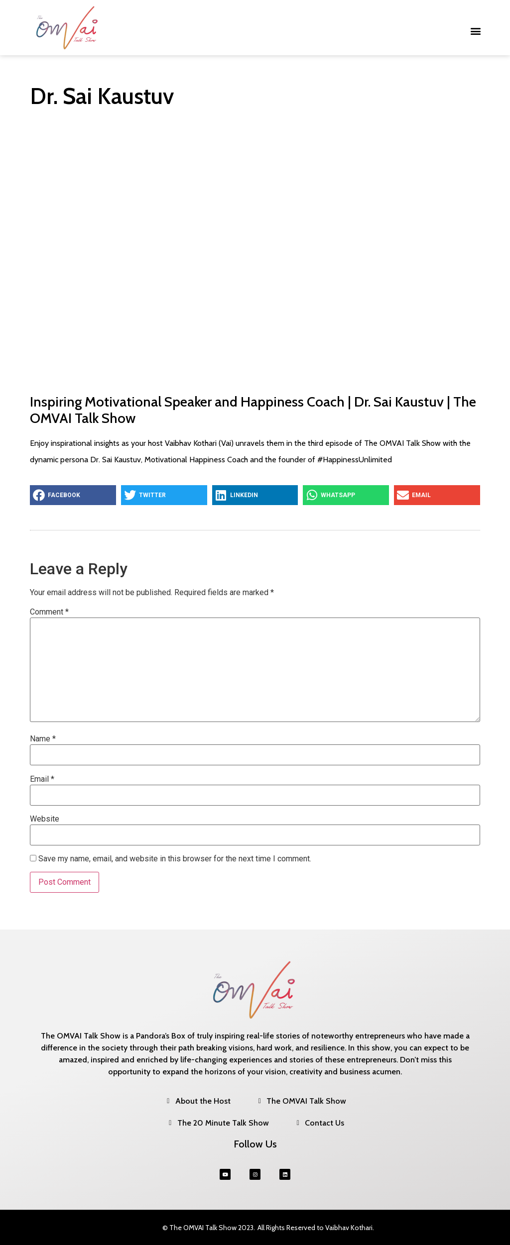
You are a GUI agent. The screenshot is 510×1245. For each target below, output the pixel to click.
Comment (49, 612)
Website (44, 819)
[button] (476, 31)
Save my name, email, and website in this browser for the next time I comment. (174, 859)
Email (42, 779)
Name (43, 739)
